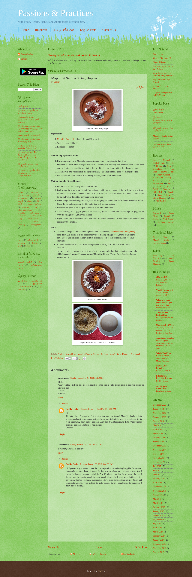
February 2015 (159, 507)
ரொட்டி (21, 224)
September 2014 (160, 519)
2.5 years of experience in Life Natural (162, 94)
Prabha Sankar (72, 409)
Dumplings (157, 169)
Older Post (141, 547)
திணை (35, 243)
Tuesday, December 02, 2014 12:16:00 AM (98, 409)
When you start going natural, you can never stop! (164, 302)
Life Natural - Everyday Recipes (164, 377)
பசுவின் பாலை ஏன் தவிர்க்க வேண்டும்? (27, 147)
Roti (168, 186)
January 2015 (159, 511)
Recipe (96, 354)
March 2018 (158, 433)
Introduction (158, 54)
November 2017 (160, 450)
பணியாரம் (34, 213)
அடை (21, 192)
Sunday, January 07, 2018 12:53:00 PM (86, 445)
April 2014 (158, 528)
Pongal (171, 183)
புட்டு (20, 221)
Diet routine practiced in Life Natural (163, 67)
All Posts (75, 554)
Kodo (155, 219)
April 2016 (158, 483)
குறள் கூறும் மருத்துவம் (29, 135)
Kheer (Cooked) (163, 175)
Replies (65, 404)
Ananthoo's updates (165, 338)
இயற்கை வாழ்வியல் (30, 281)
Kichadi (156, 180)
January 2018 (159, 442)
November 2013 (160, 548)
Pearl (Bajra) (168, 219)
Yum (81, 359)
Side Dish (157, 192)
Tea (172, 198)
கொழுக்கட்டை (35, 204)
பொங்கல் (33, 221)
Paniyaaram (158, 183)
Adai (155, 160)
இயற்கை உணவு (163, 391)
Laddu (167, 180)
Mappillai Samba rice (66, 139)
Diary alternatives (163, 307)
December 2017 (160, 446)
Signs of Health (159, 62)
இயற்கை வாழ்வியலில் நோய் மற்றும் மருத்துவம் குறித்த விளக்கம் (30, 128)
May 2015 (157, 499)
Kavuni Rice (71, 354)
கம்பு (20, 240)
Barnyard (157, 213)
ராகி (20, 246)
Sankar (24, 59)
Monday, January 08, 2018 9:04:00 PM (96, 464)
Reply (60, 398)
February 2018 (159, 438)
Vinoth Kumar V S (164, 290)
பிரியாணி (33, 219)
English (61, 354)
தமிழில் (140, 87)
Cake (172, 163)
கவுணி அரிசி (25, 262)
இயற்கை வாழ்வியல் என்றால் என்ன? (28, 111)
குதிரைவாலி (33, 240)
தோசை (21, 213)
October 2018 (159, 421)
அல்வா (34, 192)
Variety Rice (161, 201)
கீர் (37, 201)
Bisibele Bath (159, 163)
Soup (160, 195)
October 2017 (159, 454)
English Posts (88, 29)
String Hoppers (123, 354)
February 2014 (159, 536)
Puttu (159, 186)
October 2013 (159, 552)
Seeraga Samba (159, 243)
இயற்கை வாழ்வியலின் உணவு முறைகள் (29, 140)
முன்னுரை (23, 106)
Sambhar (167, 189)
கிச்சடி (30, 201)
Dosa (168, 166)
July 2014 (157, 523)
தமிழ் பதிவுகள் (64, 29)
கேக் (20, 204)
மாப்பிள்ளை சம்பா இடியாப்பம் (162, 145)
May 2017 (157, 474)
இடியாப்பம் (23, 195)
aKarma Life (162, 277)
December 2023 (160, 405)
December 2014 (160, 515)
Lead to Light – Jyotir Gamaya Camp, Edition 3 (164, 282)
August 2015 (158, 495)
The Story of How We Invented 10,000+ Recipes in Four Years (164, 330)
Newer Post (55, 547)
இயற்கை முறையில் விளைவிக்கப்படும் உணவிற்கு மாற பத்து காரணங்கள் (28, 156)
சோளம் (21, 243)
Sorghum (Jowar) (108, 354)
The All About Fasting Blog (162, 313)
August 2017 (158, 462)
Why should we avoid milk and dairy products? (163, 74)
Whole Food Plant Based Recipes (164, 354)
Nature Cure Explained (161, 367)
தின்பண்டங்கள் (25, 210)
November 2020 (160, 413)
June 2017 (157, 470)
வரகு (27, 246)
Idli (172, 172)
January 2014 (159, 540)
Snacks (171, 192)
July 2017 (157, 466)
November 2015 (160, 491)
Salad (155, 189)
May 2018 (157, 425)
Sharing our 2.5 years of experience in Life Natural (74, 55)
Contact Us (109, 29)
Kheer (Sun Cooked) (162, 178)
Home (25, 29)
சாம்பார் (25, 207)
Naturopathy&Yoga (165, 325)
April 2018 (158, 429)
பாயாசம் (22, 216)
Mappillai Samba (85, 354)
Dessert (159, 166)
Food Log (158, 255)
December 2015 (160, 487)
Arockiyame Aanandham (161, 387)
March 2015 (158, 503)
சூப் (36, 207)
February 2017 (159, 478)
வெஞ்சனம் (36, 224)
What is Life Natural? (162, 58)
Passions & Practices (55, 13)
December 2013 (160, 544)
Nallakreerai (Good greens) (123, 231)
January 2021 (159, 409)
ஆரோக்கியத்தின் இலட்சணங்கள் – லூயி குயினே (28, 119)
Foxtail (167, 216)
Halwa (164, 172)
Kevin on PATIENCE (164, 371)
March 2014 (158, 532)
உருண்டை (23, 198)
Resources (41, 29)
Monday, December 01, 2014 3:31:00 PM (87, 378)
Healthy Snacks (162, 381)
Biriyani (166, 160)
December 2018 (160, 417)
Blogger (101, 571)
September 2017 (160, 458)
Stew (168, 195)
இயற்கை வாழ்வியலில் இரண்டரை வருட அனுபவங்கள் (29, 173)
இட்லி (36, 195)
